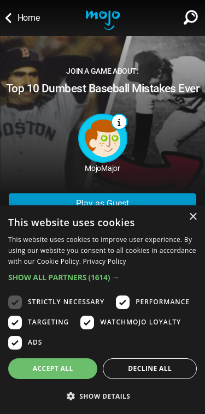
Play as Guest (102, 203)
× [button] (193, 217)
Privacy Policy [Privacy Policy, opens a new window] (104, 261)
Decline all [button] (150, 368)
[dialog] (102, 309)
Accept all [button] (53, 368)
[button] (102, 277)
